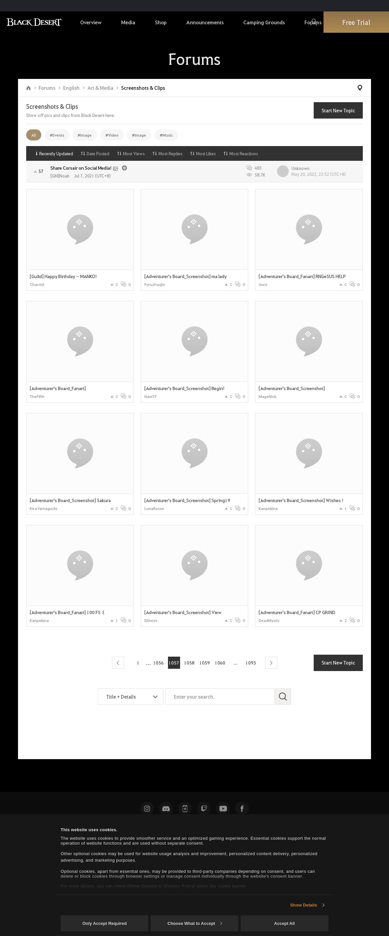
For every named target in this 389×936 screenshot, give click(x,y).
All (33, 135)
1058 (189, 662)
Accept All (284, 923)
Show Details (303, 905)
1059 (204, 662)
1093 (251, 662)
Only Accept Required (105, 923)
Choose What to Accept (195, 923)
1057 (174, 662)
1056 (158, 662)
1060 (220, 662)
